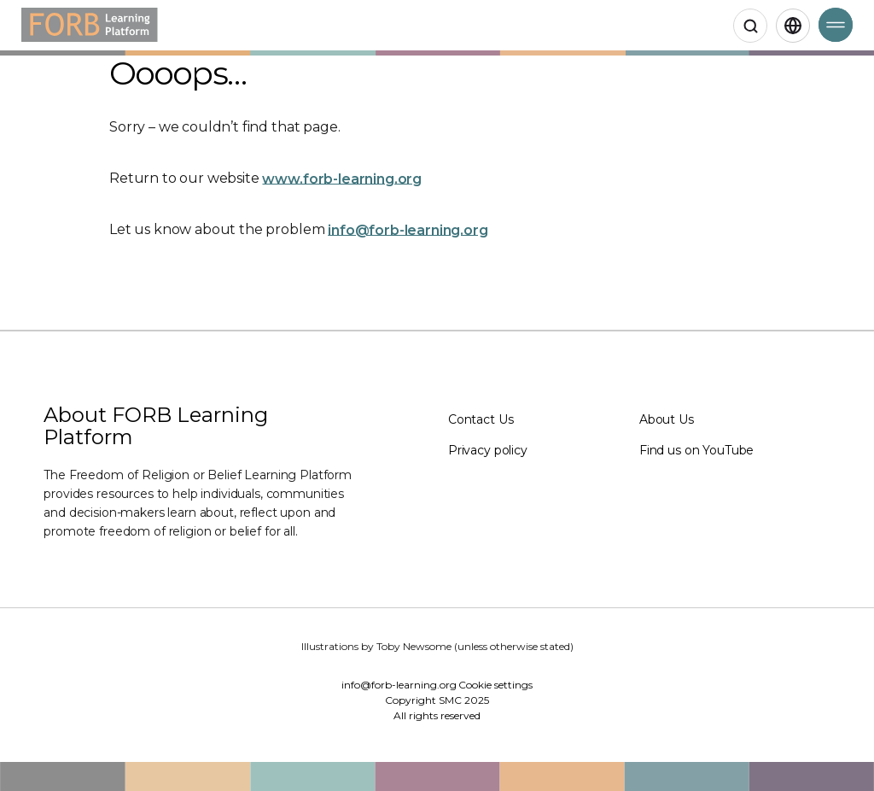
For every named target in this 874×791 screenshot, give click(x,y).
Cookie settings (495, 684)
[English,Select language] (793, 26)
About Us (666, 419)
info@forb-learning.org (407, 229)
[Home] (89, 25)
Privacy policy (487, 450)
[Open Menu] (836, 25)
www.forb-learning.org (342, 178)
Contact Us (481, 419)
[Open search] (750, 26)
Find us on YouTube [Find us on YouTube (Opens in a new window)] (696, 450)
